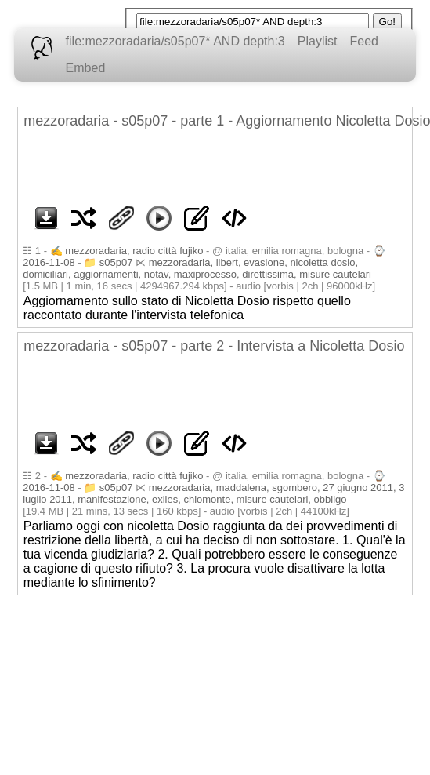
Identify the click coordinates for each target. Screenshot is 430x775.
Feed (363, 41)
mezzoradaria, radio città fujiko (134, 251)
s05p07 (116, 262)
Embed (86, 68)
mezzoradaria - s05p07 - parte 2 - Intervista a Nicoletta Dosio (213, 346)
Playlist (318, 41)
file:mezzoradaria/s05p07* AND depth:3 (175, 41)
